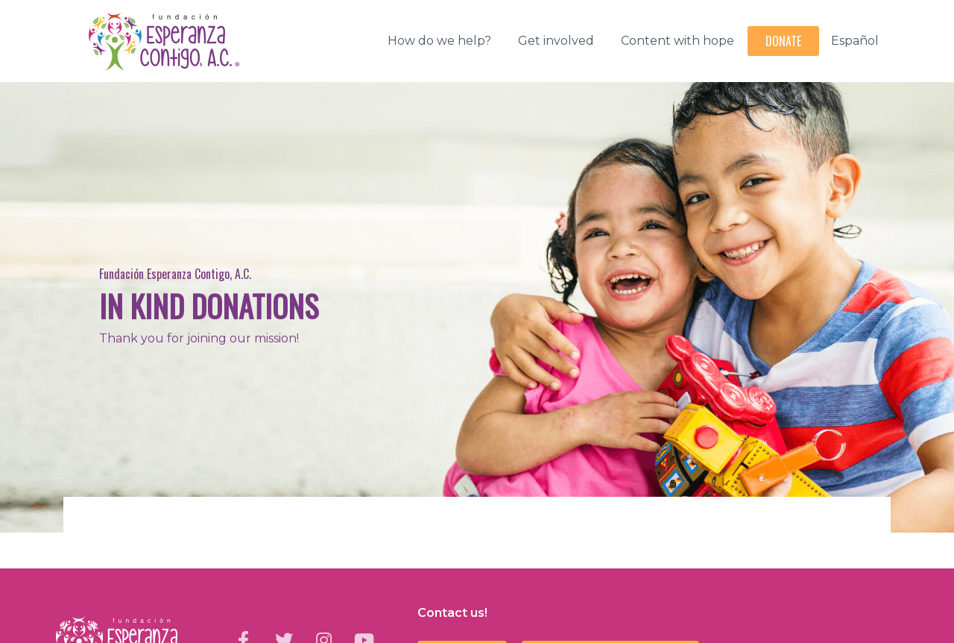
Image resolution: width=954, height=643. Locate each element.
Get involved (556, 41)
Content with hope (677, 41)
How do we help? (439, 41)
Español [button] (855, 41)
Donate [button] (783, 41)
